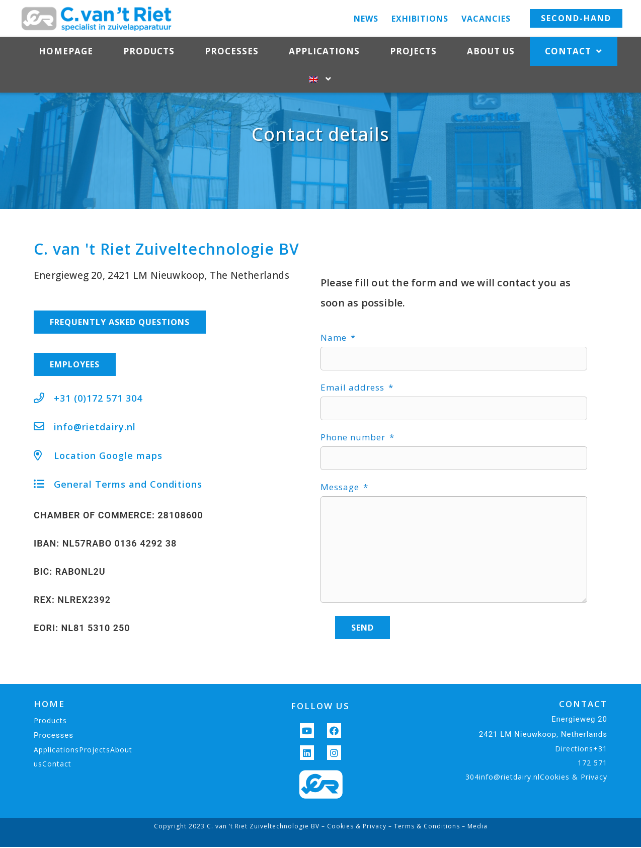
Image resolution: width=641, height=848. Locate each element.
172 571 (592, 790)
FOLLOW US (320, 733)
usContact (52, 791)
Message (341, 514)
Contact (573, 51)
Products (149, 51)
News (366, 18)
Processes (232, 51)
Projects (413, 51)
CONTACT (583, 731)
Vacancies (486, 18)
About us (491, 51)
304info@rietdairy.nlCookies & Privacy (536, 804)
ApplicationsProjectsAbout (83, 777)
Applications (324, 51)
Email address (353, 415)
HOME (49, 731)
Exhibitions (419, 18)
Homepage (66, 51)
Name (334, 365)
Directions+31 (581, 776)
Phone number (354, 464)
